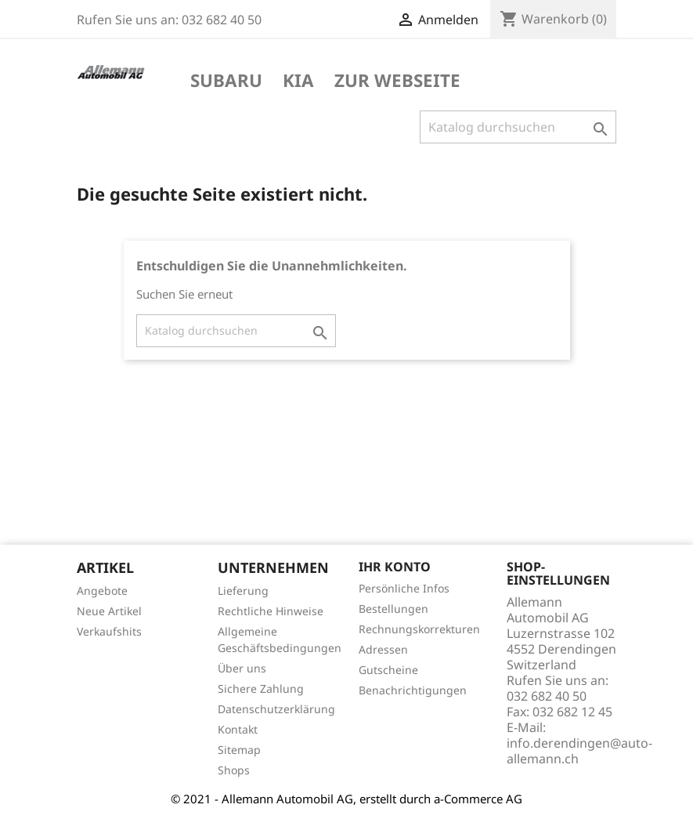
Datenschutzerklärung (276, 708)
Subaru (226, 81)
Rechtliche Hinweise (270, 610)
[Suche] (518, 127)
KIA (298, 81)
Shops (234, 770)
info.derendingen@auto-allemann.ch (579, 750)
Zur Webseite (397, 81)
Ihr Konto (395, 566)
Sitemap (239, 749)
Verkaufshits (109, 631)
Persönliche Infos (404, 588)
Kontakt (238, 729)
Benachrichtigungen (413, 690)
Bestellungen (393, 608)
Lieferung (243, 590)
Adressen (383, 649)
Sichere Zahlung (261, 688)
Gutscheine (388, 669)
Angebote (102, 590)
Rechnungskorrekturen (419, 628)
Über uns (242, 668)
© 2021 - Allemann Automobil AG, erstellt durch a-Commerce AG (346, 798)
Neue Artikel (109, 610)
